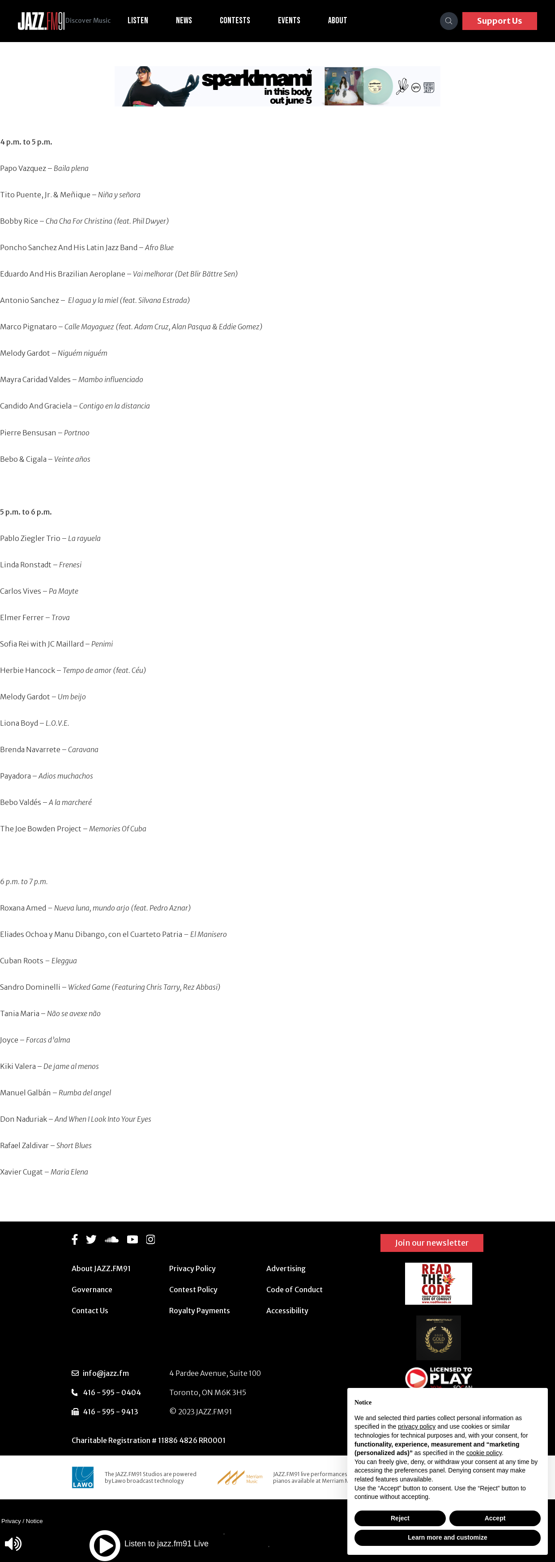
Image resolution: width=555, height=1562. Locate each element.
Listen (151, 20)
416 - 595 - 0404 (112, 1392)
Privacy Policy (192, 1268)
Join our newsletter (432, 1243)
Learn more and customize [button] (447, 1537)
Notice (34, 1521)
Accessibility (287, 1310)
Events (302, 20)
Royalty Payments (199, 1310)
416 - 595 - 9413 (110, 1411)
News (197, 20)
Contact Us (90, 1310)
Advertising (286, 1268)
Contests (248, 20)
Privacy (11, 1521)
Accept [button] (495, 1518)
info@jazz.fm (106, 1373)
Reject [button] (400, 1518)
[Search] (449, 21)
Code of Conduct (294, 1289)
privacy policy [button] (416, 1426)
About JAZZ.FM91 (101, 1268)
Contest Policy (193, 1289)
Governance (92, 1289)
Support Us (499, 21)
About (351, 20)
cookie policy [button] (484, 1452)
